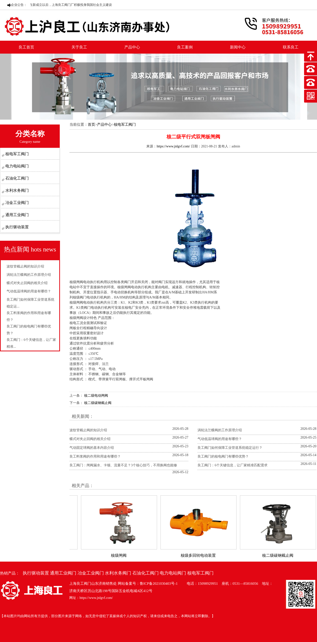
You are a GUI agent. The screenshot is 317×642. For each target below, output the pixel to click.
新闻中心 (238, 47)
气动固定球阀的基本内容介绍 (91, 448)
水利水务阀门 (16, 190)
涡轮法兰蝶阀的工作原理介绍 (29, 275)
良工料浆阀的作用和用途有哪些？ (95, 456)
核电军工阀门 (16, 154)
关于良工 (79, 47)
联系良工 (290, 47)
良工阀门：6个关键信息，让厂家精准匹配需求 (232, 465)
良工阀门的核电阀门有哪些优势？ (223, 456)
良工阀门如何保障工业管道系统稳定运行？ (230, 448)
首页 (91, 124)
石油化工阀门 (16, 178)
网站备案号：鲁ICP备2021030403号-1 (148, 583)
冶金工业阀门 (16, 203)
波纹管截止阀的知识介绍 (25, 266)
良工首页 (26, 47)
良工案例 (185, 47)
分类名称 (30, 137)
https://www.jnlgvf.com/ (173, 146)
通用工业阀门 (16, 215)
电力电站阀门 (16, 166)
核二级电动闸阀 (96, 395)
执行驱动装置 (16, 227)
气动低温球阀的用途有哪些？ (29, 291)
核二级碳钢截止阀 (97, 403)
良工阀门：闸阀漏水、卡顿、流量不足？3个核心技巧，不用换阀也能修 (123, 465)
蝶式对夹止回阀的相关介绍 (27, 283)
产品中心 (132, 47)
